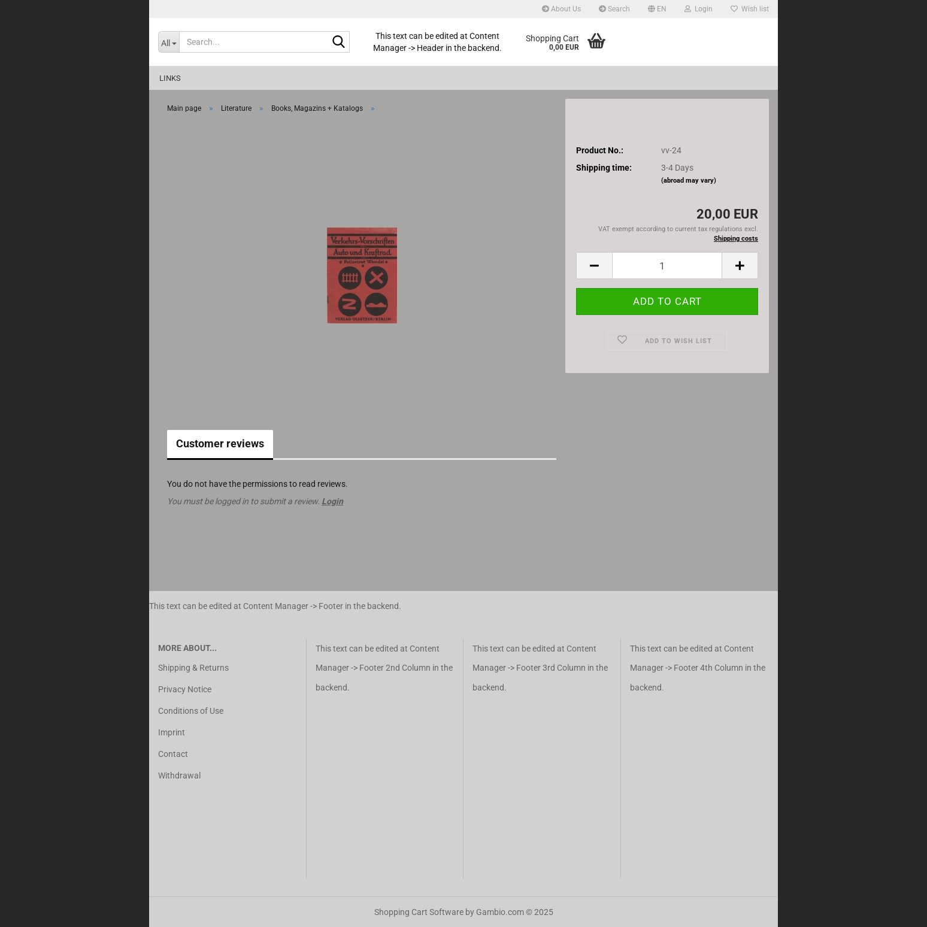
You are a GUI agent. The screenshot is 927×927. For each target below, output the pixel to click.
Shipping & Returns (193, 667)
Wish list (750, 9)
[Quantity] (667, 265)
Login (332, 501)
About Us (561, 9)
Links (170, 78)
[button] (657, 9)
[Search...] (168, 42)
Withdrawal (179, 775)
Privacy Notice (184, 689)
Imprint (171, 732)
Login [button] (698, 9)
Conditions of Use (190, 711)
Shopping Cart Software (418, 912)
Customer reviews (220, 443)
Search (614, 9)
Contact (173, 754)
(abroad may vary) (688, 180)
